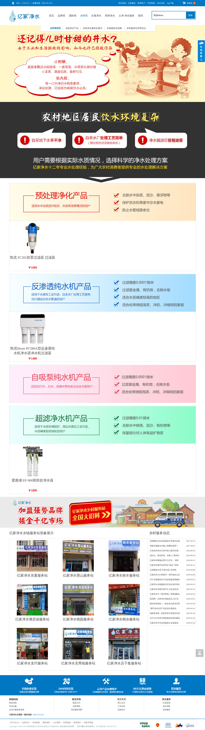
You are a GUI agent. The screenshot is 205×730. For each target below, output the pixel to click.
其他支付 (121, 710)
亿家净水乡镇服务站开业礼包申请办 (165, 584)
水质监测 (166, 703)
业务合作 (25, 722)
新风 (140, 15)
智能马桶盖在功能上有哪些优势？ (164, 546)
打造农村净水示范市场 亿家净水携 (164, 551)
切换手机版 (88, 722)
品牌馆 (61, 15)
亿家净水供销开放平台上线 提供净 (164, 589)
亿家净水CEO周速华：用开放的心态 (165, 575)
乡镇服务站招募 (114, 28)
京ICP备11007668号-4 (86, 726)
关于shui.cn (14, 722)
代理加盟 (151, 3)
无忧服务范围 (76, 710)
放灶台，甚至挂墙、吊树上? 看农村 (164, 555)
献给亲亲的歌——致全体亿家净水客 (165, 604)
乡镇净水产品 (71, 28)
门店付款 (121, 706)
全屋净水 (96, 15)
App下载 (170, 3)
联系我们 (77, 722)
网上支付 (121, 703)
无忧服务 (166, 710)
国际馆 (72, 15)
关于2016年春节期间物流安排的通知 (165, 618)
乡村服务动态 (159, 533)
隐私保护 (46, 722)
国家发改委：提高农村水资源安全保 (165, 613)
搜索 (190, 15)
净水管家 (166, 706)
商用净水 (110, 15)
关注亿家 (160, 3)
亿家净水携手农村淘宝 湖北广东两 (164, 565)
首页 (51, 15)
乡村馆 (84, 15)
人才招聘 (56, 722)
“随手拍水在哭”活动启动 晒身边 (163, 608)
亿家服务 (131, 3)
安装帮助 (76, 706)
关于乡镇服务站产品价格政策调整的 (165, 579)
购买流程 (13, 703)
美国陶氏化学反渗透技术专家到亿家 (165, 541)
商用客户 (141, 3)
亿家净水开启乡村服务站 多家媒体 (164, 623)
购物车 (189, 3)
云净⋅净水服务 (126, 15)
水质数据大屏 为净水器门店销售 (163, 570)
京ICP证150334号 (67, 726)
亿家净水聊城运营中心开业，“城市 (164, 560)
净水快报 (122, 3)
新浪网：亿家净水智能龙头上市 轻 (164, 599)
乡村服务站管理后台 (136, 28)
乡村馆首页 (55, 28)
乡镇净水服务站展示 (92, 28)
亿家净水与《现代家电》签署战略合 (165, 594)
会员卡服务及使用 (16, 710)
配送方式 (76, 703)
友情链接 (67, 722)
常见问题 (13, 706)
